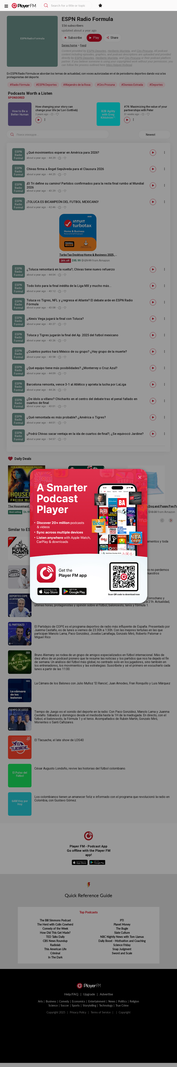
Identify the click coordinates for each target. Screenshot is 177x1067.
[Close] (140, 477)
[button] (6, 6)
